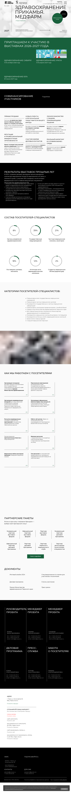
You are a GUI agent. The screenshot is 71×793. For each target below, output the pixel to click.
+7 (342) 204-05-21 (14, 684)
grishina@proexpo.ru (57, 687)
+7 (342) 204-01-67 (56, 645)
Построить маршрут (12, 713)
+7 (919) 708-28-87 (36, 685)
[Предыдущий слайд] (2, 91)
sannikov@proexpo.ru (58, 648)
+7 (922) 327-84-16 (35, 646)
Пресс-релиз (46, 596)
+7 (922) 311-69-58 (56, 646)
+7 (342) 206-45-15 (29, 783)
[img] (51, 54)
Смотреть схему (11, 725)
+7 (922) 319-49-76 (14, 646)
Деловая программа (16, 591)
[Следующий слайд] (68, 91)
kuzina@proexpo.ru (15, 687)
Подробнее (46, 106)
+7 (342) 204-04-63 (14, 645)
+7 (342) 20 (34, 684)
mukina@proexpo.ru (15, 648)
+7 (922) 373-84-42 (14, 685)
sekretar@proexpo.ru (10, 781)
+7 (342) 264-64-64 (9, 783)
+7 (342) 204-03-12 (55, 684)
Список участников (48, 591)
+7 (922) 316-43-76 (55, 685)
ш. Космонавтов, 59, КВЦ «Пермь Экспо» (52, 3)
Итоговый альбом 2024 (17, 584)
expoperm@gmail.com (38, 687)
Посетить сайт (11, 730)
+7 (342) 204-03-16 (35, 645)
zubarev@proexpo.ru (37, 648)
